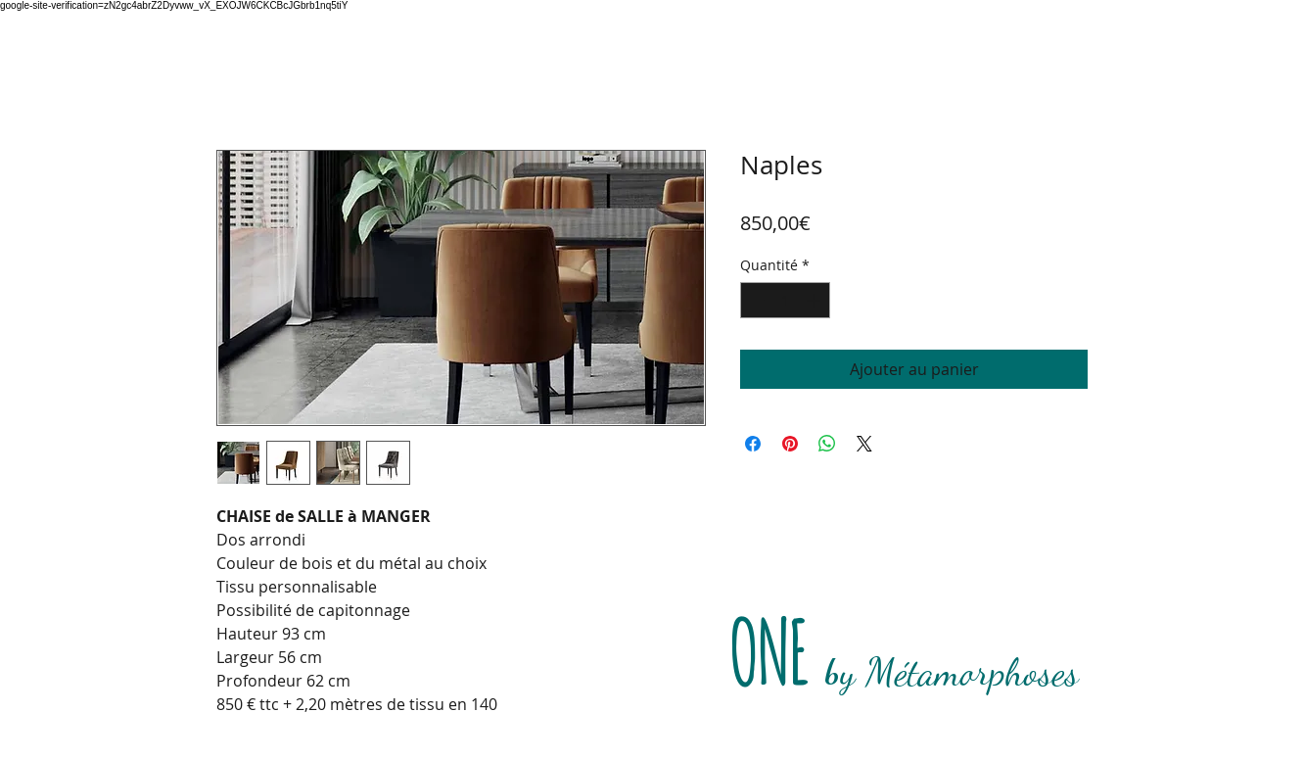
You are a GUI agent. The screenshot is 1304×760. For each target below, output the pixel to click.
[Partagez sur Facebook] (753, 443)
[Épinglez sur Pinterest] (790, 443)
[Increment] (815, 300)
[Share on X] (864, 443)
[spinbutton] (785, 300)
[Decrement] (755, 300)
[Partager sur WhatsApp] (827, 443)
